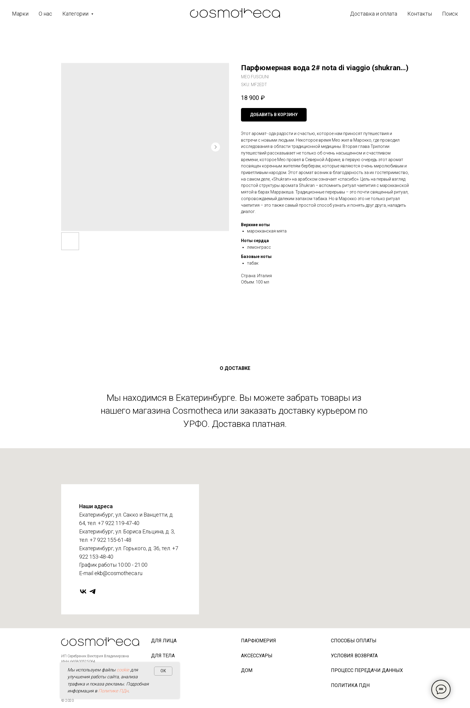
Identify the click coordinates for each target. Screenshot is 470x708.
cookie (123, 670)
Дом (246, 670)
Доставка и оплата (373, 13)
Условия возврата (354, 655)
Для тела (163, 655)
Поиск (450, 13)
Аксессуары (256, 655)
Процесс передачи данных (367, 670)
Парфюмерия (258, 641)
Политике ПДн (113, 691)
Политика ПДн (350, 685)
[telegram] (92, 591)
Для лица (164, 641)
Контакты (419, 13)
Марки (20, 13)
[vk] (83, 591)
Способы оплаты (353, 641)
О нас (45, 13)
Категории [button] (76, 13)
